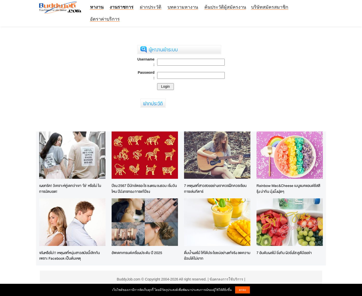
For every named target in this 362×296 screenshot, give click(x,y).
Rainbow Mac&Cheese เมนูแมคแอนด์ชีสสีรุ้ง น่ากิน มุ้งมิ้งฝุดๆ (288, 188)
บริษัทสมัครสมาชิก (269, 7)
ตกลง (242, 290)
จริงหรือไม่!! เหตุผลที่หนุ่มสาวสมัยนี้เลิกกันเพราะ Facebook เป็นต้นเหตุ (69, 255)
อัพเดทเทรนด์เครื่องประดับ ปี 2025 (137, 253)
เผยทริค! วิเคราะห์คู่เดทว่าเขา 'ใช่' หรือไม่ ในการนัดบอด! (70, 188)
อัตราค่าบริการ (105, 19)
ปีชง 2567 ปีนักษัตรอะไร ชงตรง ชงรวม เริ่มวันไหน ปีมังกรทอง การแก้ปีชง (144, 188)
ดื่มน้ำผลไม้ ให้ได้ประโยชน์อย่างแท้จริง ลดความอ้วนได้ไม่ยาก (217, 255)
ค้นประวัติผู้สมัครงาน (225, 7)
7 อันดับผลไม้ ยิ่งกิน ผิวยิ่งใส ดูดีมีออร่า (284, 253)
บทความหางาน (183, 7)
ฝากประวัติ (150, 7)
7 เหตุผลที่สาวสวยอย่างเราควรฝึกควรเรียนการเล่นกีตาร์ (215, 188)
